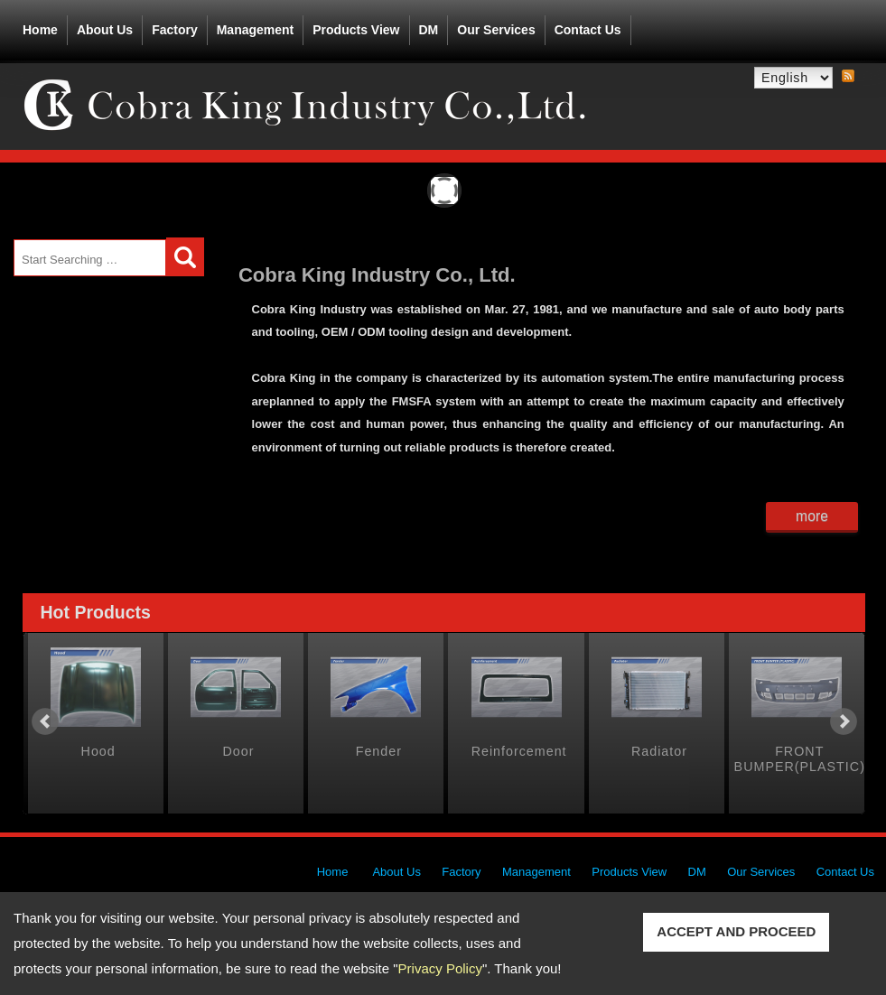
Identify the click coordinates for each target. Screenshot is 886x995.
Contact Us (588, 30)
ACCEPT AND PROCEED (736, 931)
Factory (175, 30)
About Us (105, 26)
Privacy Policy (440, 968)
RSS (848, 77)
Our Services (496, 30)
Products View (355, 26)
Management (255, 30)
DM (429, 30)
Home (40, 30)
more (812, 516)
